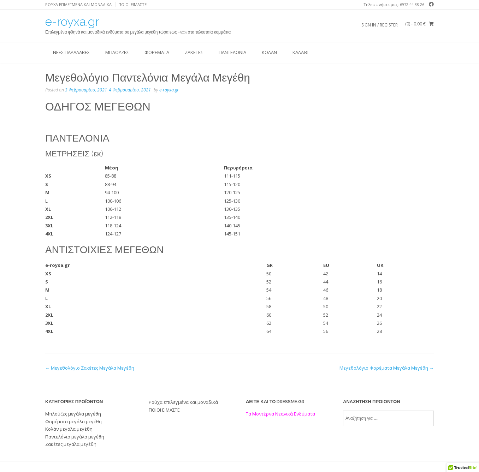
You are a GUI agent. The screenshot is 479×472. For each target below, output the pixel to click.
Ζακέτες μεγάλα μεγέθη (70, 444)
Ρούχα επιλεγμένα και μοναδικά (78, 4)
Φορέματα (156, 52)
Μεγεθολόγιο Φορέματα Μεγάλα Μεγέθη (386, 368)
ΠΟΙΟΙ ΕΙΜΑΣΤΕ (132, 4)
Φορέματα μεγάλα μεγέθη (73, 421)
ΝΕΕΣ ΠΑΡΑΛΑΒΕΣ (71, 52)
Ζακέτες (194, 52)
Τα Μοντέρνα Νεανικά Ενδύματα (281, 414)
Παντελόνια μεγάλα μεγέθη (74, 437)
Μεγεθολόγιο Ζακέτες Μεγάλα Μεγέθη (89, 368)
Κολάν (269, 52)
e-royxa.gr (72, 21)
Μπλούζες (117, 52)
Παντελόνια (232, 52)
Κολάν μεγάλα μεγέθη (69, 429)
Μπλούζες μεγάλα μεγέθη (73, 414)
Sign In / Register (379, 25)
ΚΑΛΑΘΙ (300, 52)
